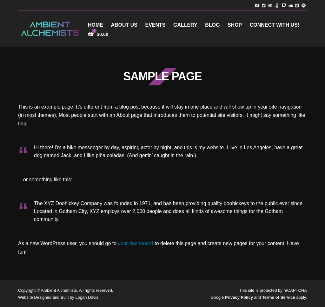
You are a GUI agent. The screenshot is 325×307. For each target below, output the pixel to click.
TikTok (277, 5)
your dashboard (135, 243)
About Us (124, 25)
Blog (212, 25)
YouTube (297, 5)
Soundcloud (290, 5)
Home (95, 25)
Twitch (284, 5)
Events (155, 25)
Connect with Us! (274, 25)
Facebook (257, 5)
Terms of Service (278, 297)
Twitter (264, 5)
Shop (235, 25)
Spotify (304, 5)
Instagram (270, 5)
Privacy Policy (239, 297)
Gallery (185, 25)
